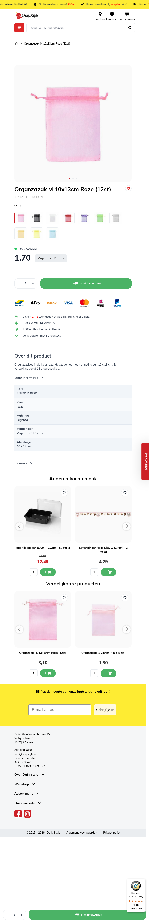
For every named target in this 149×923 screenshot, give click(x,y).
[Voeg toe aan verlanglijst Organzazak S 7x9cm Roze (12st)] (124, 597)
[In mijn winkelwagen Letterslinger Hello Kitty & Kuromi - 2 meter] (108, 572)
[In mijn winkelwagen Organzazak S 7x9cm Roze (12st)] (108, 673)
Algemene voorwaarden (81, 832)
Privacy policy (111, 832)
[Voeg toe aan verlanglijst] (128, 188)
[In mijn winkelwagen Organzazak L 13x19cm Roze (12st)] (48, 673)
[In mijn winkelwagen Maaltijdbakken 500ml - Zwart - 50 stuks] (48, 572)
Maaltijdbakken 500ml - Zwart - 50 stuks (43, 548)
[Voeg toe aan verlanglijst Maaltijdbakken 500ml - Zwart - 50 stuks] (64, 492)
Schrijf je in (105, 709)
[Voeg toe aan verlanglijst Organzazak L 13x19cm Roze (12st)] (64, 597)
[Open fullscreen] (73, 123)
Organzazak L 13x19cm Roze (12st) (42, 653)
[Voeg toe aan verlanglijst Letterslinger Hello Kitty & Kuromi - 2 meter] (124, 492)
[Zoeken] (130, 27)
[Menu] (142, 881)
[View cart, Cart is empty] (127, 16)
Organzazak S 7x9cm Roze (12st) (103, 653)
